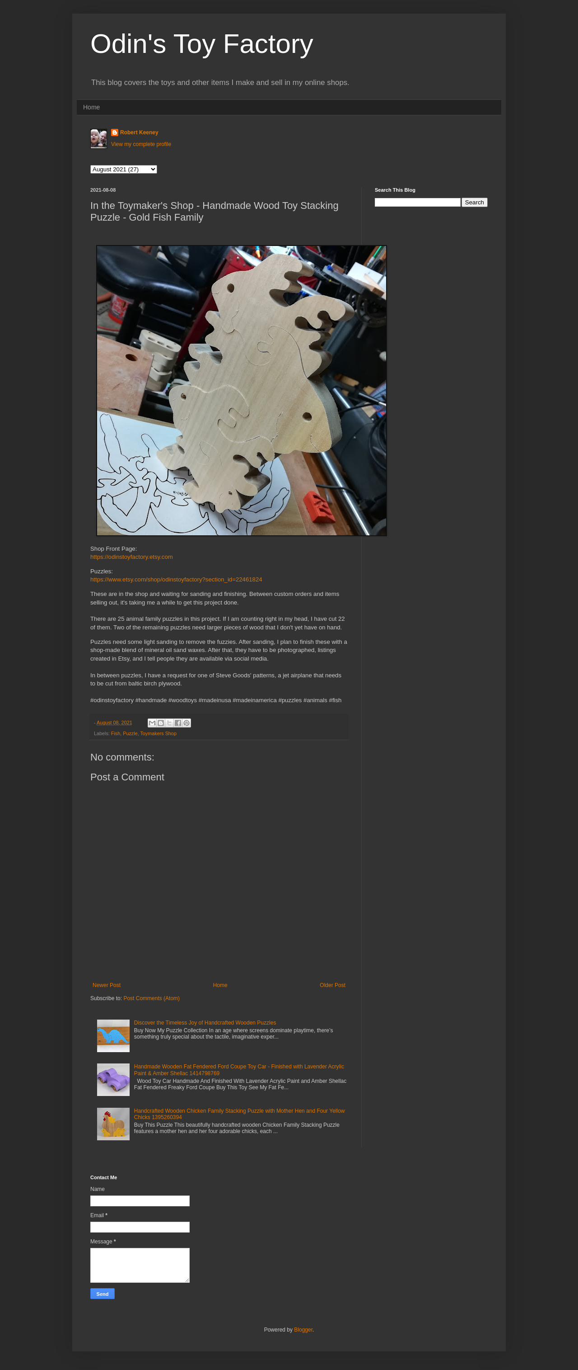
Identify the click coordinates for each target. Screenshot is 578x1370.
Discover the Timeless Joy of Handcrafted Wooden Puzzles (205, 1023)
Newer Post (107, 985)
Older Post (332, 985)
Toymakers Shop (158, 733)
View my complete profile (141, 144)
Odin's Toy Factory (201, 43)
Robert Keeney (139, 132)
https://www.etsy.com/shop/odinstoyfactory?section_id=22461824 (176, 579)
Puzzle (130, 733)
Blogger (303, 1330)
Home (91, 107)
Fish (115, 733)
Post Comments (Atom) (151, 998)
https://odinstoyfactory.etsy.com (131, 556)
